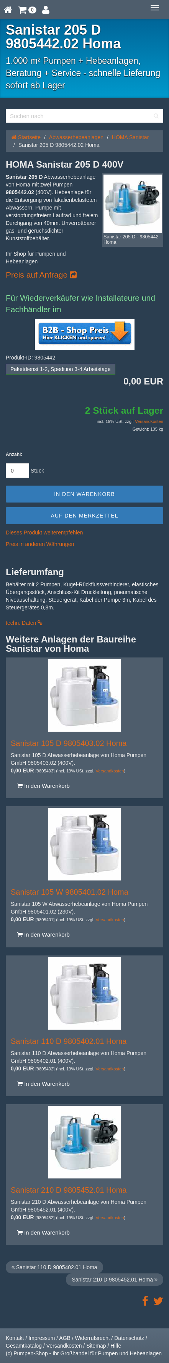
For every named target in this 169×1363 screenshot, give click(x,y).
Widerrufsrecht (92, 1338)
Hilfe (115, 1346)
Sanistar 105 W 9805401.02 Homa (69, 892)
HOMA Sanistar (130, 137)
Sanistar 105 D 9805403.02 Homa (68, 743)
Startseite (26, 137)
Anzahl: (14, 454)
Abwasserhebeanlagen (76, 137)
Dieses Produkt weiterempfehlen (44, 532)
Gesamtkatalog (24, 1346)
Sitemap (96, 1346)
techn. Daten (24, 623)
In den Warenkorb (43, 785)
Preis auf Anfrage (41, 274)
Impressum (41, 1338)
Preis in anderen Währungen (40, 544)
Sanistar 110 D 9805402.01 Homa (68, 1041)
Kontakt (15, 1338)
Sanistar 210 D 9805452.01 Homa (68, 1190)
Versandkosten (149, 421)
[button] (27, 9)
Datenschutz (129, 1338)
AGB (65, 1338)
